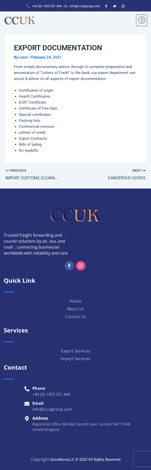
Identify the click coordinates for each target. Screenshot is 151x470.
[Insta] (80, 265)
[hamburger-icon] (141, 20)
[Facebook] (106, 6)
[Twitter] (114, 6)
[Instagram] (123, 6)
